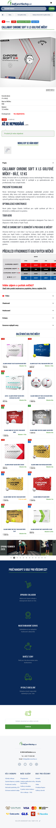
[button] (3, 59)
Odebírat (28, 727)
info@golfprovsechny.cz (30, 759)
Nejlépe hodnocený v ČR (26, 821)
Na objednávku (19, 114)
